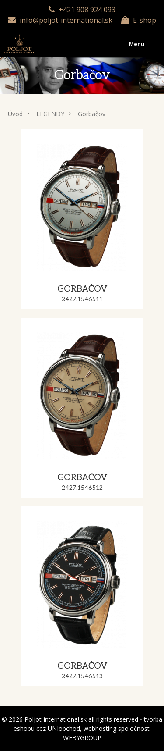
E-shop (144, 20)
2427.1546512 (82, 487)
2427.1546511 (82, 299)
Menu (82, 35)
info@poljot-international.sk (66, 20)
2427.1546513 (82, 676)
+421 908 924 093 (87, 9)
